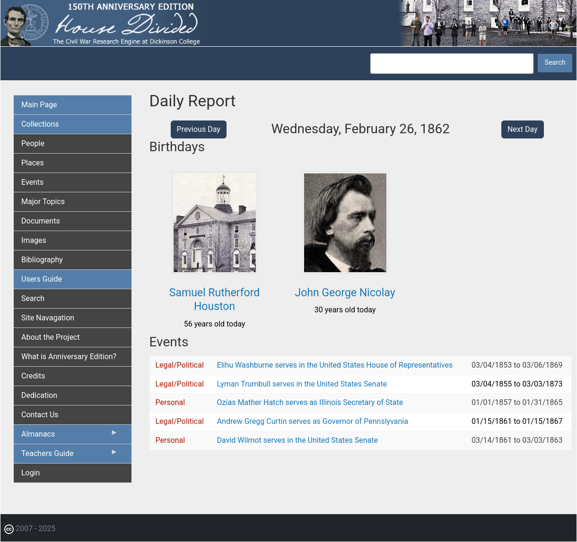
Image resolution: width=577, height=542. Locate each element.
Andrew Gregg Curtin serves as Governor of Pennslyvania (312, 421)
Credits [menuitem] (33, 375)
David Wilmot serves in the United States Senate (297, 440)
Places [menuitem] (32, 162)
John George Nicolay (345, 292)
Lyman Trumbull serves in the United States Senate (302, 383)
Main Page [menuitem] (39, 104)
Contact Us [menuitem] (40, 414)
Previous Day (198, 129)
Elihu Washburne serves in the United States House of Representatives (335, 365)
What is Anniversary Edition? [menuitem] (68, 356)
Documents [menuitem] (40, 220)
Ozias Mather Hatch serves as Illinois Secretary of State (310, 402)
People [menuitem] (32, 143)
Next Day (522, 129)
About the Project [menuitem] (50, 337)
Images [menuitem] (33, 240)
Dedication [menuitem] (39, 395)
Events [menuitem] (32, 182)
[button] (215, 270)
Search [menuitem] (32, 298)
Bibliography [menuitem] (42, 259)
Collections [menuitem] (40, 124)
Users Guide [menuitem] (41, 279)
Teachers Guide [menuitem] (70, 455)
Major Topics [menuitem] (43, 201)
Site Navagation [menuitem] (47, 317)
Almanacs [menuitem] (70, 436)
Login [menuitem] (30, 472)
